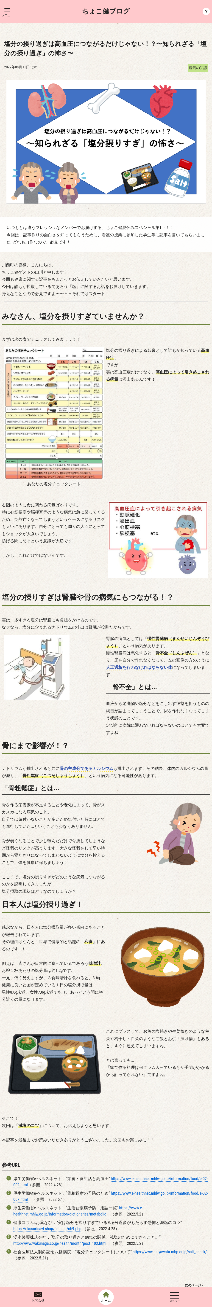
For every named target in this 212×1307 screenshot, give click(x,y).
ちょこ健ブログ (106, 11)
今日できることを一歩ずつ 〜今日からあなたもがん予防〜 (46, 1242)
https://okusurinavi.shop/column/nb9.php (47, 1176)
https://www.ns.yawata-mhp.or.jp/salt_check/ (170, 1199)
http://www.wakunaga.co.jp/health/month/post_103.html (59, 1190)
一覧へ (106, 1242)
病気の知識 (198, 68)
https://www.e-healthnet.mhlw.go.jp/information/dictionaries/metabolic (78, 1158)
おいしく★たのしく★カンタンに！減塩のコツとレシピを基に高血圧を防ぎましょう (166, 1242)
